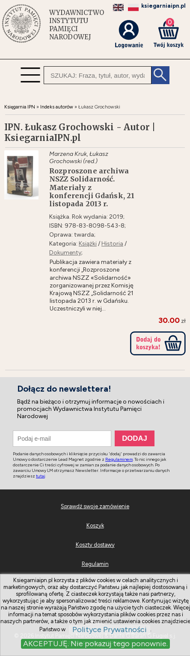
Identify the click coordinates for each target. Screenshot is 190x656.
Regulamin (95, 564)
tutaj (40, 476)
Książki (88, 243)
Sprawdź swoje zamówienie (95, 506)
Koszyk (95, 525)
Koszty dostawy (95, 545)
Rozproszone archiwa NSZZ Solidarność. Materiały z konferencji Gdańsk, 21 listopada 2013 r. (91, 187)
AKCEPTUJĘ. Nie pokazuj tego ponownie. (95, 643)
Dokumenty (65, 252)
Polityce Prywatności (109, 629)
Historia (112, 243)
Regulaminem (119, 459)
